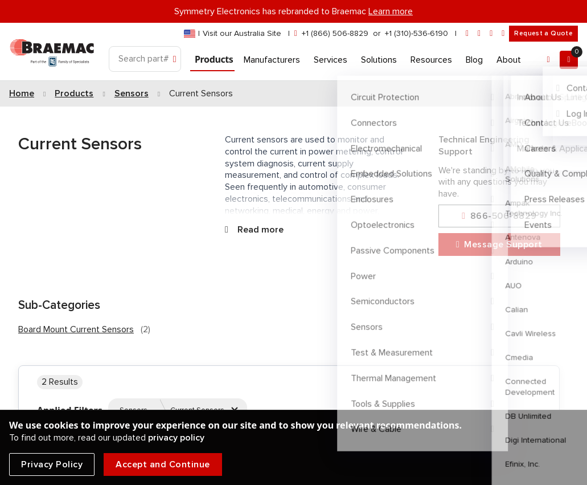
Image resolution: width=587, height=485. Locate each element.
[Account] (548, 60)
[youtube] (503, 33)
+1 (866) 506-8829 (335, 33)
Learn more (390, 11)
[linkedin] (479, 33)
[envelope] (467, 33)
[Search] (145, 59)
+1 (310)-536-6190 (416, 33)
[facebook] (491, 33)
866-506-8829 (499, 216)
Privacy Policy (52, 464)
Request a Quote (543, 33)
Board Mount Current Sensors (76, 329)
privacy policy (176, 437)
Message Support (499, 245)
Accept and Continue (163, 464)
